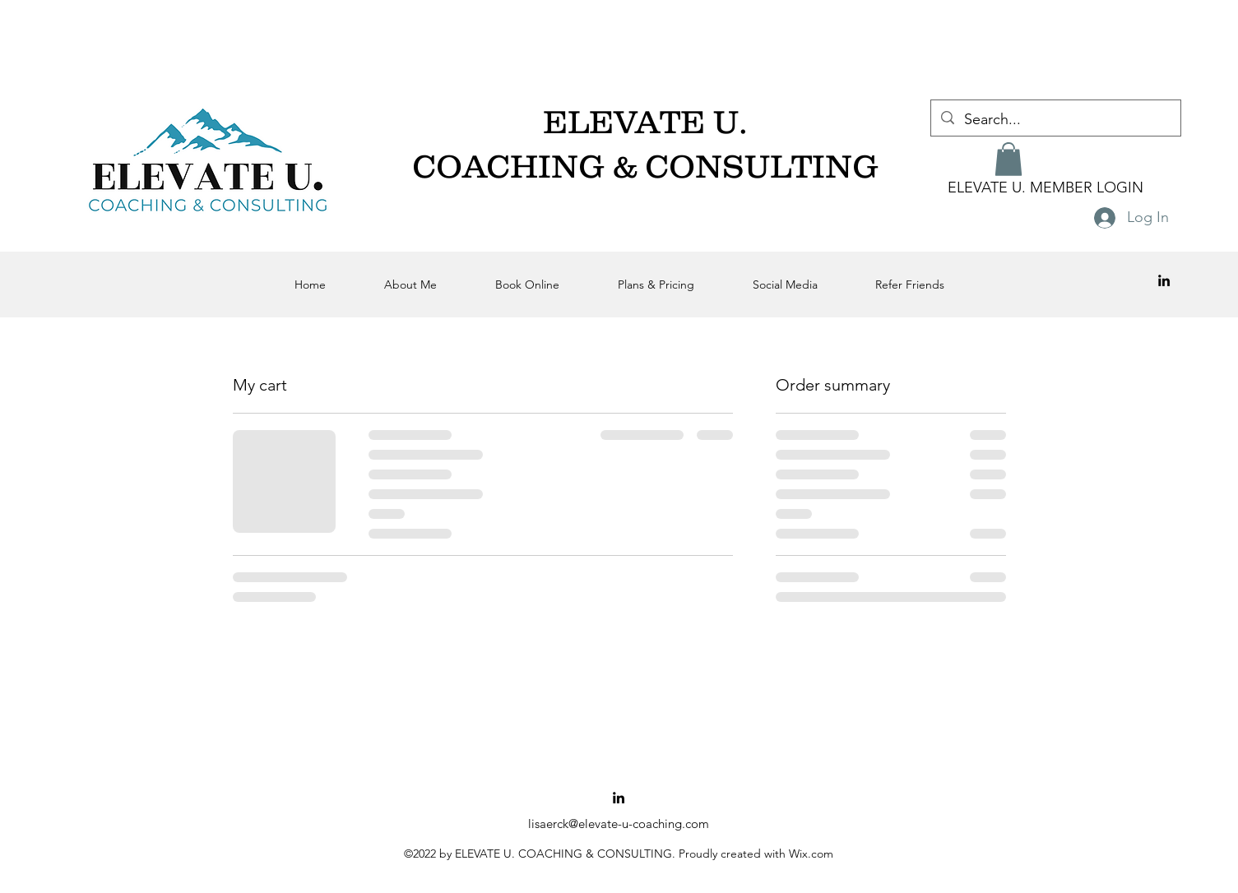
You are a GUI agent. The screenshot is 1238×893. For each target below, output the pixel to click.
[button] (1008, 159)
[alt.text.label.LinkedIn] (1164, 280)
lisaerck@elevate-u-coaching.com (618, 823)
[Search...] (1055, 120)
